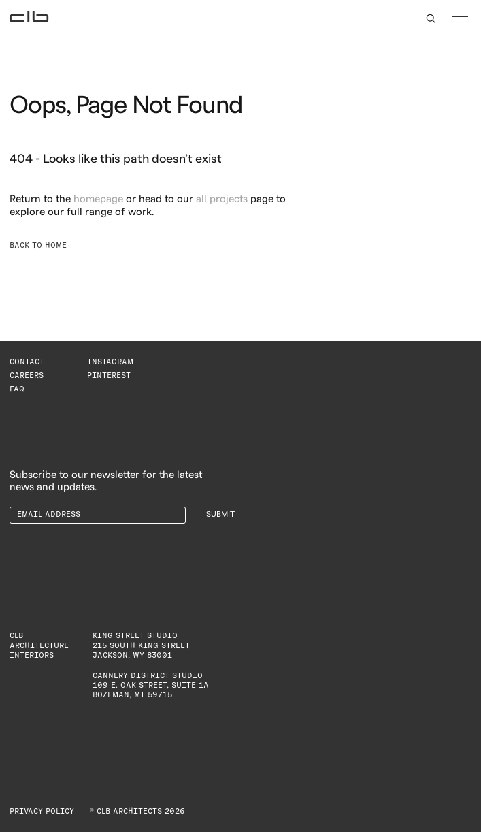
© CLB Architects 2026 (137, 811)
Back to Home (38, 245)
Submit (220, 514)
